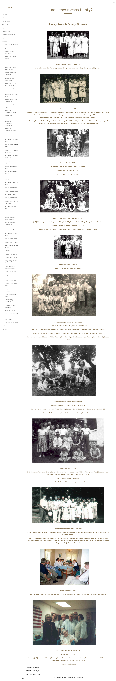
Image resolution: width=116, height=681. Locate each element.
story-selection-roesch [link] (11, 280)
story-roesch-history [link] (11, 271)
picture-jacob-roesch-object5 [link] (11, 183)
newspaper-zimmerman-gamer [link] (10, 111)
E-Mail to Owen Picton (32, 667)
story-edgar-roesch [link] (11, 257)
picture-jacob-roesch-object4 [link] (11, 178)
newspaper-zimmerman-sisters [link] (11, 135)
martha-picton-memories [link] (9, 52)
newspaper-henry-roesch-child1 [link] (10, 68)
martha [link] (5, 24)
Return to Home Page (32, 671)
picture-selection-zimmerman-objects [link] (11, 229)
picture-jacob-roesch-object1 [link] (11, 162)
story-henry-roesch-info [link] (11, 262)
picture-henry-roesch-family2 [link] (11, 146)
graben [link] (7, 48)
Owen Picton (79, 677)
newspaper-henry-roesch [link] (10, 57)
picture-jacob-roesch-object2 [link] (11, 167)
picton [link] (5, 28)
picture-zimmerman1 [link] (11, 239)
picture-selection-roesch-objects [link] (10, 218)
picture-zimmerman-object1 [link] (11, 234)
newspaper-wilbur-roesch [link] (10, 106)
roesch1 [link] (7, 251)
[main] (68, 10)
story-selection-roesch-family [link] (12, 284)
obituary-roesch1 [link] (10, 310)
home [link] (5, 14)
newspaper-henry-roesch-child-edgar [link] (10, 63)
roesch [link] (5, 41)
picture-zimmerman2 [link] (11, 242)
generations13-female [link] (11, 44)
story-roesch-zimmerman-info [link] (10, 276)
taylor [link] (5, 329)
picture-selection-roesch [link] (10, 213)
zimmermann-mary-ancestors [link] (11, 306)
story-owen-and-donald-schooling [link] (10, 267)
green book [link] (6, 21)
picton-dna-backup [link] (9, 34)
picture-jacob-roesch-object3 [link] (11, 172)
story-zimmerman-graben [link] (10, 295)
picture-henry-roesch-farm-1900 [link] (11, 151)
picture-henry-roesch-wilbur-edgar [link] (11, 156)
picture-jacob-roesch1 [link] (11, 188)
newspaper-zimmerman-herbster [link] (11, 117)
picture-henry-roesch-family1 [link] (11, 140)
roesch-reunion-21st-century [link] (11, 246)
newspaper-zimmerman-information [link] (8, 123)
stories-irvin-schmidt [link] (11, 254)
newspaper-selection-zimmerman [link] (11, 101)
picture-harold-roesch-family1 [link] (12, 315)
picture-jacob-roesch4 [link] (11, 198)
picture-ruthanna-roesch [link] (10, 207)
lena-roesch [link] (8, 319)
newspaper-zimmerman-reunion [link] (11, 129)
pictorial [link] (5, 38)
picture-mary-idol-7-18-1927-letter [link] (12, 202)
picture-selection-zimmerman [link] (10, 223)
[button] (114, 2)
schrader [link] (6, 326)
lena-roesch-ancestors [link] (11, 322)
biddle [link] (5, 18)
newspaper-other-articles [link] (10, 90)
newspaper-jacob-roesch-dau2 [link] (10, 79)
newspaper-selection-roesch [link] (11, 95)
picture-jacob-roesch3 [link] (11, 194)
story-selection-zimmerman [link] (9, 290)
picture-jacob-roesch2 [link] (11, 191)
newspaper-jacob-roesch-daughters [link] (10, 84)
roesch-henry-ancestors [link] (9, 301)
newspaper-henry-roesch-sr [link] (10, 74)
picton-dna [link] (6, 31)
